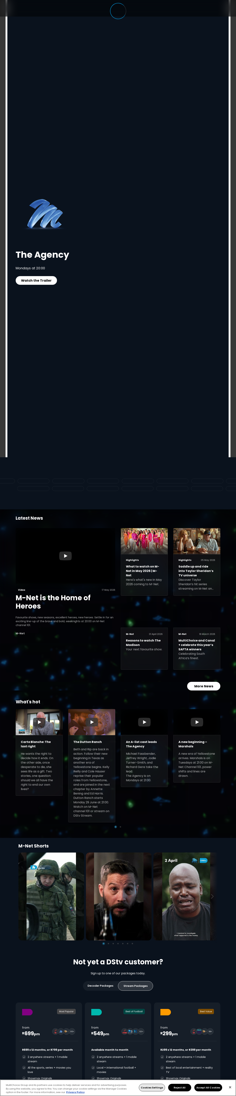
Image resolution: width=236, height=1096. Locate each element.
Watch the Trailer (36, 280)
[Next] (213, 896)
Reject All (179, 1087)
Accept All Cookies (208, 1087)
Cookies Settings (152, 1087)
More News (203, 686)
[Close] (230, 1087)
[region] (118, 1088)
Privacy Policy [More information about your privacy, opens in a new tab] (75, 1092)
